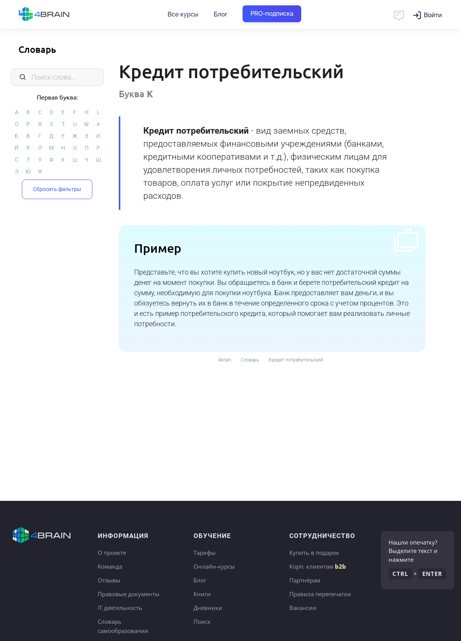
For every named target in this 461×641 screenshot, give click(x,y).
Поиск (202, 621)
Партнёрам (304, 580)
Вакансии (303, 608)
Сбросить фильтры (57, 189)
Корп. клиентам (317, 566)
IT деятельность (120, 608)
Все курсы (182, 14)
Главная (57, 14)
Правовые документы (128, 594)
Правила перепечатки (320, 594)
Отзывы (109, 580)
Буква (136, 94)
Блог (220, 14)
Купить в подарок (314, 552)
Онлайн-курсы (214, 566)
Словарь (37, 49)
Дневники (208, 608)
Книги (202, 594)
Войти (433, 15)
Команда (110, 566)
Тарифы (205, 552)
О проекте (112, 552)
